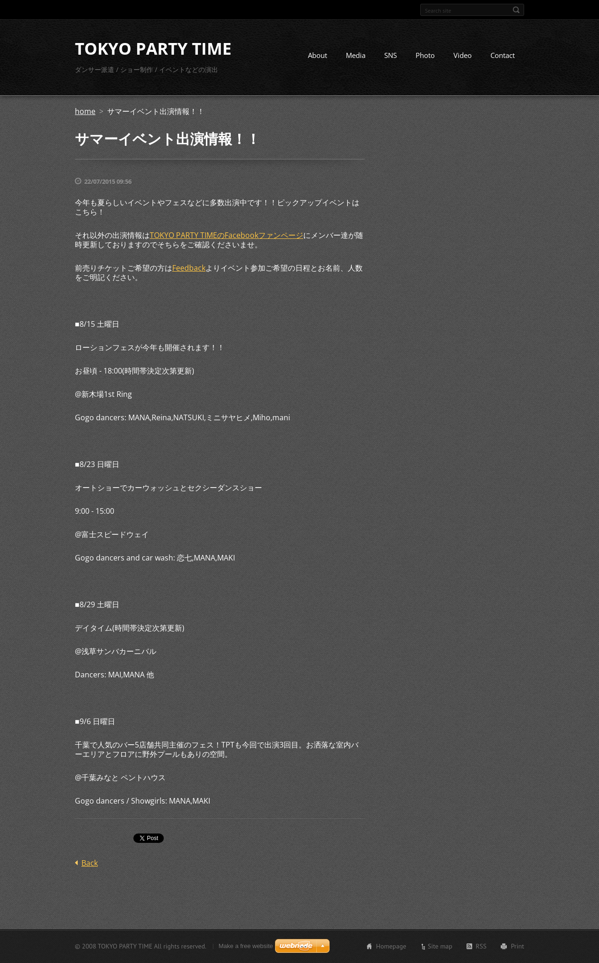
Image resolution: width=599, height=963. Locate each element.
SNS (390, 55)
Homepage (391, 946)
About (317, 55)
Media (355, 55)
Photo (425, 55)
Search (516, 10)
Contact (502, 55)
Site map (440, 946)
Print (517, 946)
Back (89, 863)
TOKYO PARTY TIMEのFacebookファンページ (226, 235)
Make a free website (246, 945)
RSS (481, 946)
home (85, 111)
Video (462, 55)
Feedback (188, 268)
